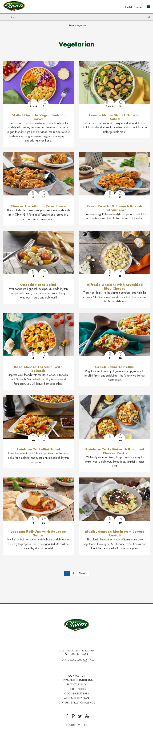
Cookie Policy (76, 689)
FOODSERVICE (76, 725)
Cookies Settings (76, 693)
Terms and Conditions (77, 680)
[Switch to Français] (138, 6)
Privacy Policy (76, 684)
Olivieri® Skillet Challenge (76, 702)
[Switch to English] (129, 6)
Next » (83, 573)
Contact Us (76, 675)
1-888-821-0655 (76, 654)
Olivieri (70, 25)
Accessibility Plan (76, 698)
